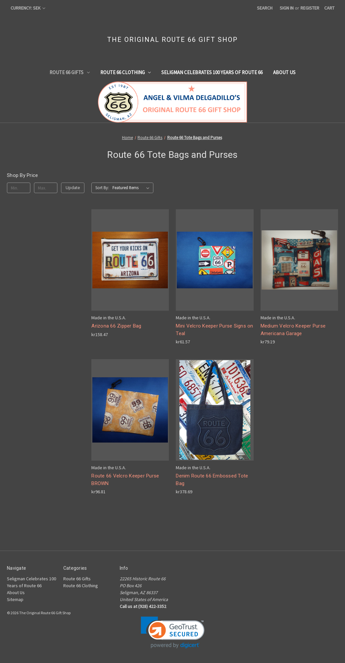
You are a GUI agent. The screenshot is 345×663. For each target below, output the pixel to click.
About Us (284, 72)
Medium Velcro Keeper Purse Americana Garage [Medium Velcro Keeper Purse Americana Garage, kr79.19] (293, 329)
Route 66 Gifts (69, 72)
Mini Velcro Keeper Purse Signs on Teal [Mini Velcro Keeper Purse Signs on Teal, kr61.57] (214, 329)
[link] (173, 632)
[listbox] (132, 188)
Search (264, 8)
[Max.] (45, 188)
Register (309, 8)
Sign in (287, 8)
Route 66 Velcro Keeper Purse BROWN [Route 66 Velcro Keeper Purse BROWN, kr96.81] (125, 479)
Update (73, 187)
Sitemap (15, 599)
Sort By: (102, 187)
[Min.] (18, 188)
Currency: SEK (28, 8)
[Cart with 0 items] (329, 8)
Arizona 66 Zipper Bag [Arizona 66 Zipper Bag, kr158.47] (116, 326)
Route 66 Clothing (125, 72)
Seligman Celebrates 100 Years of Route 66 (212, 72)
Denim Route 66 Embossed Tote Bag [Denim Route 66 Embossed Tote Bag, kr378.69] (212, 479)
